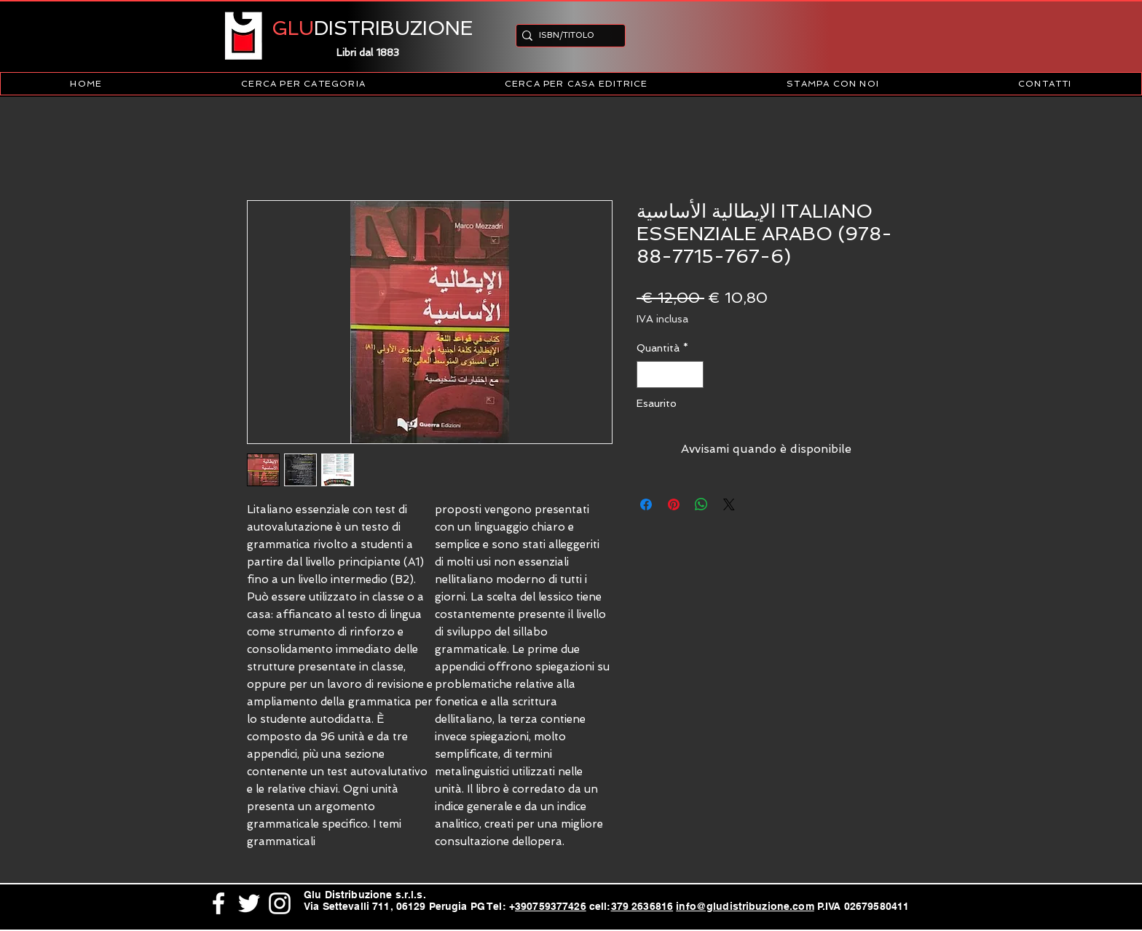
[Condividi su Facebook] (646, 504)
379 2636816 (642, 906)
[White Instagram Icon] (279, 903)
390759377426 (550, 906)
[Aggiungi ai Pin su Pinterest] (673, 504)
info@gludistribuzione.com (745, 906)
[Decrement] (648, 374)
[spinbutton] (670, 374)
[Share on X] (729, 504)
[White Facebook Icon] (218, 903)
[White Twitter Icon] (249, 903)
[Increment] (692, 374)
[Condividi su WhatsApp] (701, 504)
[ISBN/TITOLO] (566, 35)
